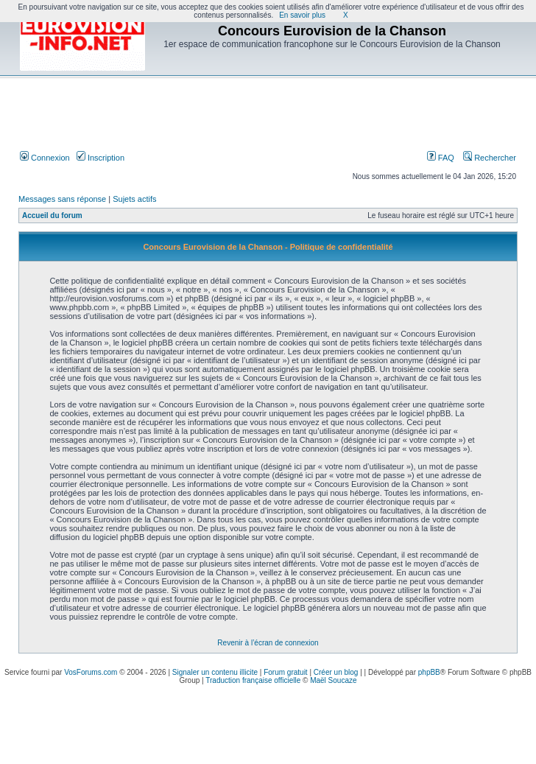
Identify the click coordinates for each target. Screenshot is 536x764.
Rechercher (489, 157)
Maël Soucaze (333, 680)
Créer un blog (336, 672)
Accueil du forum (52, 215)
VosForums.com (90, 672)
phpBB (429, 672)
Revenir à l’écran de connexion (267, 643)
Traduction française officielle (252, 680)
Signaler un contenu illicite (215, 672)
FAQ (440, 157)
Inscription (100, 157)
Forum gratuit (285, 672)
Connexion (45, 157)
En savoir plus (302, 15)
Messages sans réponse (62, 198)
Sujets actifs (134, 198)
